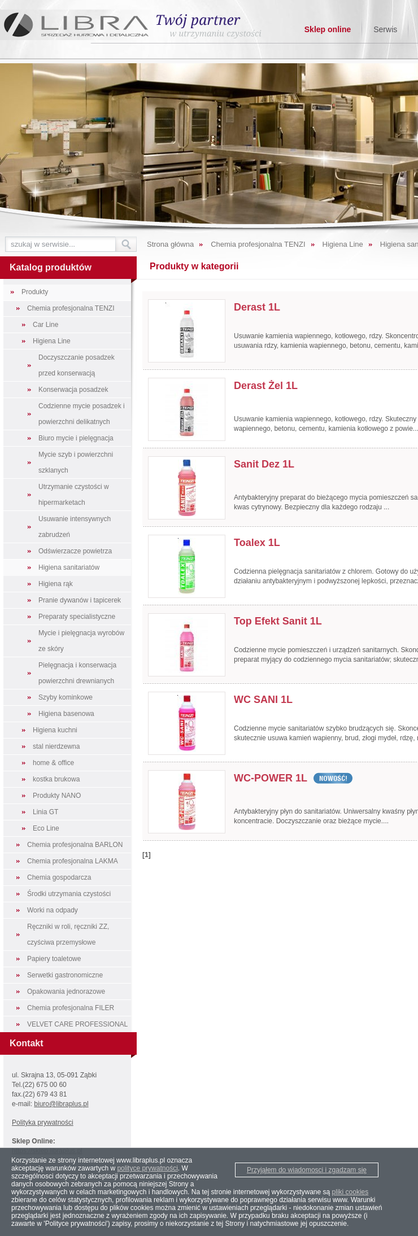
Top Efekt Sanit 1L (278, 621)
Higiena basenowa (66, 714)
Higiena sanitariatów (68, 567)
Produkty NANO (57, 796)
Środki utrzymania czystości (69, 894)
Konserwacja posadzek (73, 390)
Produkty (34, 292)
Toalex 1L (257, 542)
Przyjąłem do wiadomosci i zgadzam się (307, 1170)
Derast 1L (257, 307)
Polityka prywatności (42, 1122)
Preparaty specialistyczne (76, 617)
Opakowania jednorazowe (66, 991)
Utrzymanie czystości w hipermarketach (73, 494)
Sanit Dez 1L (264, 464)
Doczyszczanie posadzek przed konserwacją (76, 365)
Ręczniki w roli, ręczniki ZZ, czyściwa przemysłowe (68, 934)
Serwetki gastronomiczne (65, 975)
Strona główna (170, 244)
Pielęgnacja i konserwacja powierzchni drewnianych (77, 673)
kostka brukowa (56, 779)
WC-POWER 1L (270, 778)
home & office (53, 763)
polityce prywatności (147, 1168)
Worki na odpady (52, 910)
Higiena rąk (55, 584)
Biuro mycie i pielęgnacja (76, 438)
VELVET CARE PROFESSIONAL (77, 1024)
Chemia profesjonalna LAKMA (72, 861)
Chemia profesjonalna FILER (70, 1008)
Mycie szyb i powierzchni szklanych (75, 462)
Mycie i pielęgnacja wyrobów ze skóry (81, 641)
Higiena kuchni (55, 730)
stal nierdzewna (56, 746)
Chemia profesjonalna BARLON (75, 845)
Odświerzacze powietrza (75, 551)
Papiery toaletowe (54, 959)
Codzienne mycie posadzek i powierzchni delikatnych (81, 414)
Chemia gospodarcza (59, 877)
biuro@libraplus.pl (61, 1104)
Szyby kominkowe (65, 697)
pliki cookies (350, 1192)
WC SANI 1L (263, 699)
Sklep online (327, 29)
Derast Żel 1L (266, 385)
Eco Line (46, 828)
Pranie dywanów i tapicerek (79, 600)
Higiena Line (52, 341)
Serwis (385, 29)
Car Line (45, 325)
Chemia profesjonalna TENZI (71, 308)
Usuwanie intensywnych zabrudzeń (74, 527)
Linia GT (45, 812)
